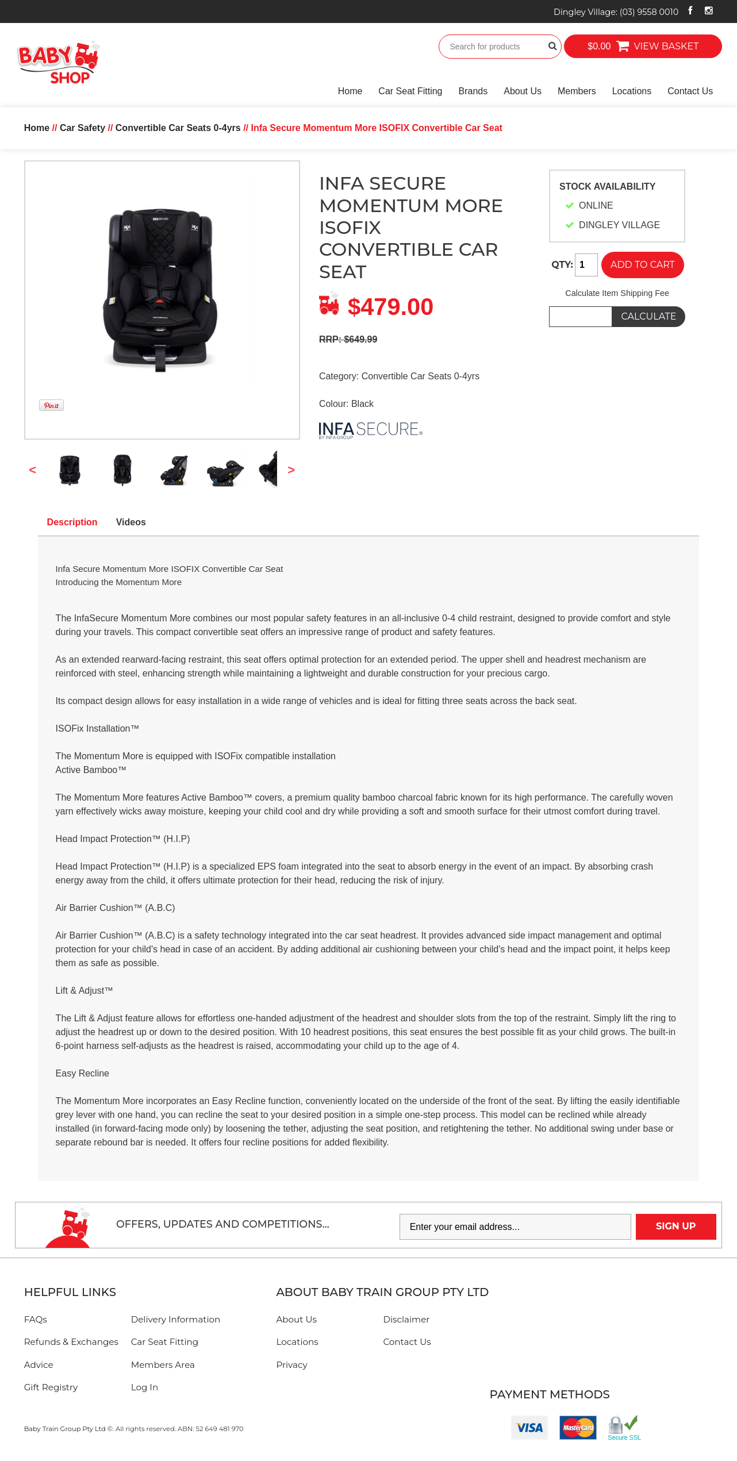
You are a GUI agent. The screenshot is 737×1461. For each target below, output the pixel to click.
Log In (145, 1387)
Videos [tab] (131, 522)
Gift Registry (51, 1387)
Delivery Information (176, 1319)
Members (577, 91)
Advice (38, 1364)
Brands (473, 91)
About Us (523, 91)
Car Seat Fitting (410, 91)
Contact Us (690, 91)
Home (350, 91)
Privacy (291, 1364)
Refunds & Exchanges (71, 1341)
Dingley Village (616, 12)
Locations (632, 91)
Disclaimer (406, 1319)
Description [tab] (72, 522)
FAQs (35, 1319)
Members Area (163, 1364)
